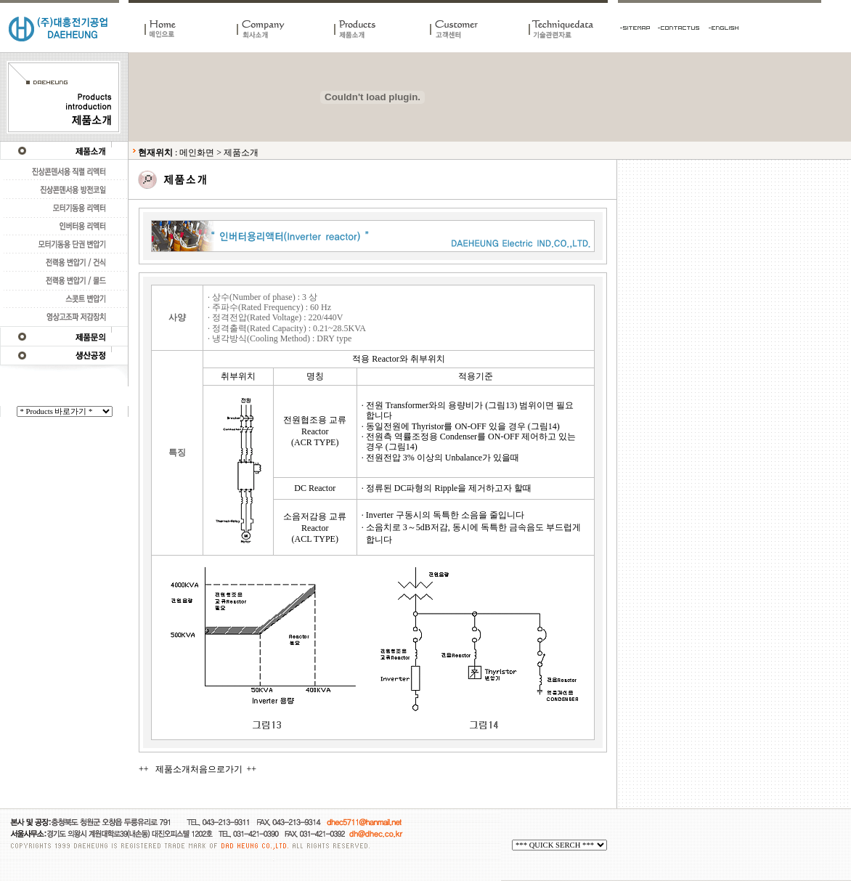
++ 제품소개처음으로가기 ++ (197, 769)
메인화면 (196, 152)
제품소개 (241, 152)
